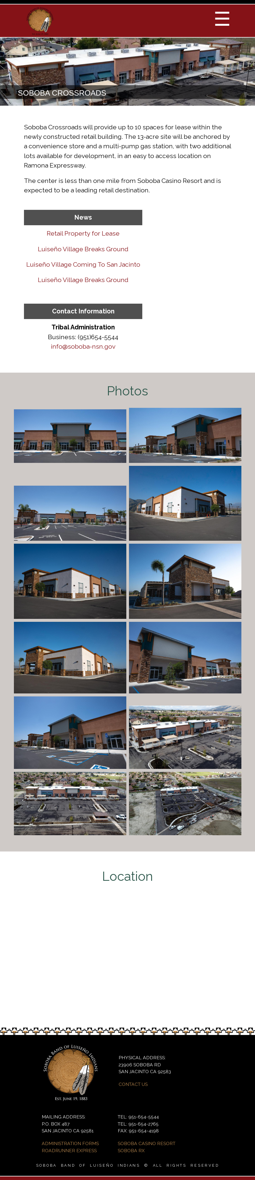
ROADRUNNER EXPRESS (69, 1150)
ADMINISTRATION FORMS (70, 1143)
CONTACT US (133, 1084)
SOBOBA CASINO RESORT (146, 1143)
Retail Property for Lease (83, 233)
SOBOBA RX (131, 1150)
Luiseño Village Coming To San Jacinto (83, 264)
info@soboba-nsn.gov (83, 346)
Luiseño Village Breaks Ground (83, 249)
